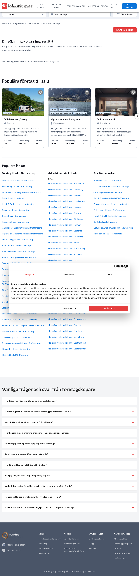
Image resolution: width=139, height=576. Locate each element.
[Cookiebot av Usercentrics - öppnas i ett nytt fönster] (116, 267)
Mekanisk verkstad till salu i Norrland (65, 331)
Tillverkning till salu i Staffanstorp (17, 337)
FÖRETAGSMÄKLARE (76, 6)
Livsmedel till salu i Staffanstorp (16, 349)
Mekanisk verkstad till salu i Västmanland (67, 343)
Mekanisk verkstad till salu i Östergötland (67, 319)
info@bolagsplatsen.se (15, 545)
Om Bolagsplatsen (96, 539)
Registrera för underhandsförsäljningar (74, 550)
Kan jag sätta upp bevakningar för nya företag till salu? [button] (33, 497)
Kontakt (92, 549)
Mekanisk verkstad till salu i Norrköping (66, 248)
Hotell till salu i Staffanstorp (15, 355)
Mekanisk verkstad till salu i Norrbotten (66, 313)
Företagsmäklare (46, 549)
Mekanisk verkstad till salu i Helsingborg (67, 201)
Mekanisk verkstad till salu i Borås (63, 242)
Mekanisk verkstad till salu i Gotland (64, 325)
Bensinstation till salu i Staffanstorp (18, 251)
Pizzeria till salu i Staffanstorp (15, 222)
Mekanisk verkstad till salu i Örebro (64, 213)
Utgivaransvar (120, 558)
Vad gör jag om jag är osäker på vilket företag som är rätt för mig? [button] (38, 486)
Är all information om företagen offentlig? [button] (26, 454)
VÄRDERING (93, 6)
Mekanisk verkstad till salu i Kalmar (64, 225)
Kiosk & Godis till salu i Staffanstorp (18, 204)
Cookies (117, 549)
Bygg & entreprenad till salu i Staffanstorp (21, 343)
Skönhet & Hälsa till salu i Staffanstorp (19, 314)
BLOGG (104, 6)
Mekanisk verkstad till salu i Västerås (65, 231)
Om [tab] (110, 274)
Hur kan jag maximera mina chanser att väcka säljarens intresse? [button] (37, 433)
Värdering (43, 544)
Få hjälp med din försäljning (50, 539)
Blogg (91, 544)
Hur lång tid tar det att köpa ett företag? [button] (26, 465)
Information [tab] (69, 274)
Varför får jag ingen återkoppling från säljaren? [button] (29, 422)
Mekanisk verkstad (36, 23)
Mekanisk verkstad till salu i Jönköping (66, 219)
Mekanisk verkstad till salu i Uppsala (64, 207)
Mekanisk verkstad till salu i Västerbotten (67, 349)
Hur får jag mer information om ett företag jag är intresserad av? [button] (38, 412)
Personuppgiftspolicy (123, 544)
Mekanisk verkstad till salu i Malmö (64, 195)
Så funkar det (44, 553)
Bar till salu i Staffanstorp (105, 222)
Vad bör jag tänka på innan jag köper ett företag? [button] (30, 443)
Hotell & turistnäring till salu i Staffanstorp (21, 192)
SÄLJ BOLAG (40, 6)
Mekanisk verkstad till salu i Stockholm (66, 183)
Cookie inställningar (122, 553)
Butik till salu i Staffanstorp (14, 198)
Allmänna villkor (120, 539)
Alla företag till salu (72, 544)
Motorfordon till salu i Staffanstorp (18, 331)
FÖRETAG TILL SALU (56, 6)
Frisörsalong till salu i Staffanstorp (18, 239)
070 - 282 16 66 (11, 550)
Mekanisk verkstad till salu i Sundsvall (65, 254)
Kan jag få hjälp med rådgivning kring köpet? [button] (27, 475)
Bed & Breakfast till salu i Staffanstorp (19, 319)
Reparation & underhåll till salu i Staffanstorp (22, 234)
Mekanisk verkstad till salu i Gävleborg (66, 337)
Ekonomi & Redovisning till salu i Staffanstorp (23, 325)
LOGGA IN (114, 5)
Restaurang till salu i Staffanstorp (17, 186)
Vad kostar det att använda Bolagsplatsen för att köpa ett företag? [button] (39, 507)
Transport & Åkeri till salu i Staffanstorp (111, 204)
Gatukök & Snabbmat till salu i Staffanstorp (22, 228)
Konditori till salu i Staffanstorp (107, 234)
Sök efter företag (71, 539)
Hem (4, 23)
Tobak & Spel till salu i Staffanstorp (109, 216)
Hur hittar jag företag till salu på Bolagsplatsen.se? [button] (31, 401)
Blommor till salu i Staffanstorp (16, 245)
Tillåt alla (108, 308)
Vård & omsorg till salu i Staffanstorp (19, 257)
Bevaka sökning (124, 30)
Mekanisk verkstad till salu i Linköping (65, 237)
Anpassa (69, 308)
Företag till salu (17, 23)
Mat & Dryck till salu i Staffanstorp (18, 180)
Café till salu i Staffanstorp (14, 216)
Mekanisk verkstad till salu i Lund (63, 260)
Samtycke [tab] (29, 274)
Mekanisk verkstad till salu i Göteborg (65, 189)
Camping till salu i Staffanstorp (16, 210)
